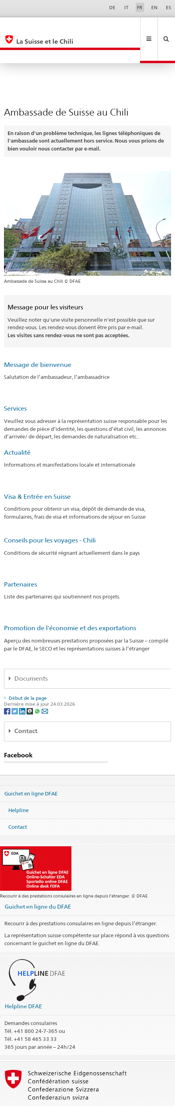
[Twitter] (15, 684)
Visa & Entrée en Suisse (37, 470)
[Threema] (30, 684)
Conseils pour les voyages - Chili (50, 513)
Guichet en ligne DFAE (31, 767)
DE (112, 7)
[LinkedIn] (23, 684)
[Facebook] (8, 684)
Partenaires (20, 558)
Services (15, 382)
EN (154, 7)
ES (168, 7)
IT (126, 7)
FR (139, 7)
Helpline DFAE (23, 979)
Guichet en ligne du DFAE (38, 879)
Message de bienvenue (37, 338)
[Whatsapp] (38, 684)
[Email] (45, 684)
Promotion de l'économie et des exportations (70, 601)
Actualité (17, 426)
